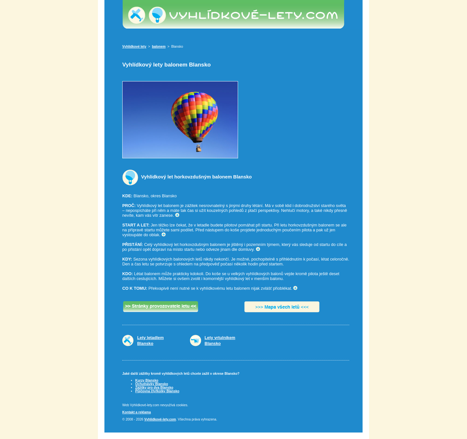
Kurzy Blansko (146, 380)
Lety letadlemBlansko (150, 340)
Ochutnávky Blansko (151, 384)
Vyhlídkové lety (134, 46)
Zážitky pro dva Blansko (154, 387)
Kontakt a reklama (136, 412)
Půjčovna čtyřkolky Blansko (157, 391)
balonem (159, 46)
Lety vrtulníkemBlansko (220, 340)
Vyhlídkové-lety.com (160, 419)
